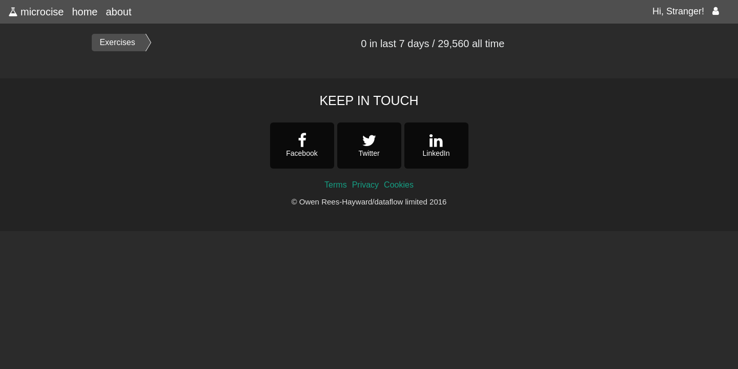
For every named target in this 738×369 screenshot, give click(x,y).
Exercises (117, 42)
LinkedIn (436, 145)
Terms (335, 184)
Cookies (399, 184)
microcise (36, 11)
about (118, 11)
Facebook (302, 145)
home (84, 11)
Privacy (365, 184)
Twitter (369, 145)
